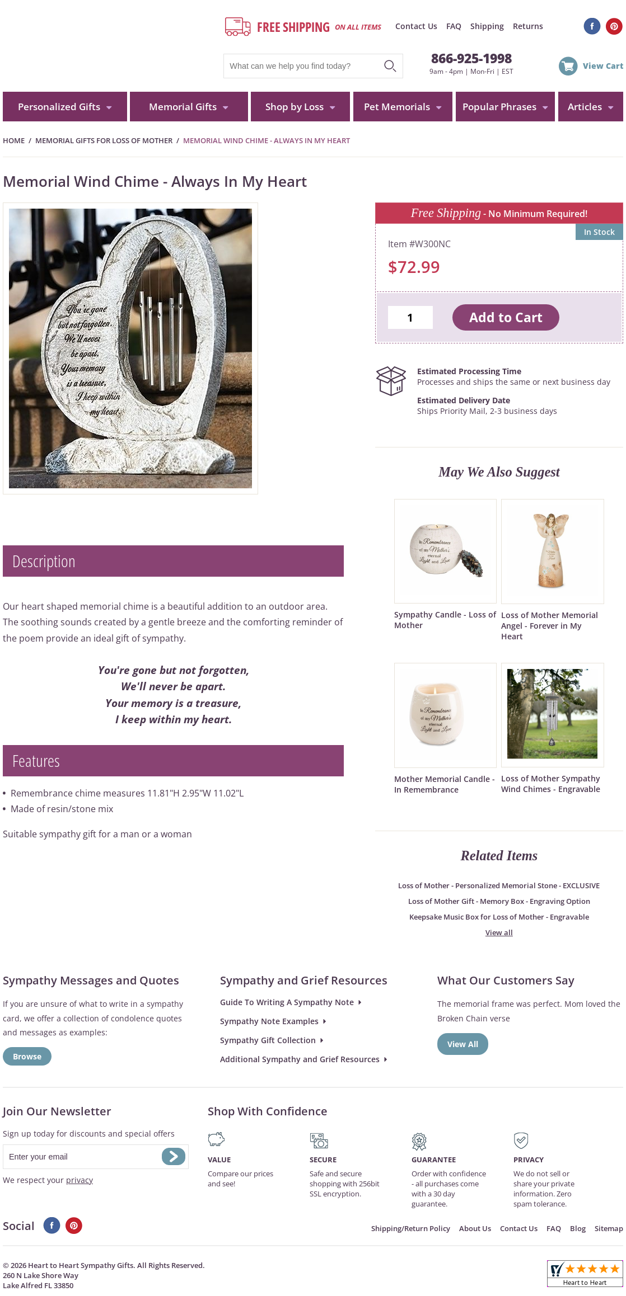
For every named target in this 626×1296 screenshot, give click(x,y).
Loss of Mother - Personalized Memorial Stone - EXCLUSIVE (499, 885)
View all (499, 932)
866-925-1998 (471, 58)
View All (462, 1044)
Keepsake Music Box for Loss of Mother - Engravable (499, 917)
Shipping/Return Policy (410, 1228)
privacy (79, 1180)
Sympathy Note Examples (269, 1021)
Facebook (592, 26)
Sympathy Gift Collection (268, 1040)
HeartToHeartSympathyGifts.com (108, 46)
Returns (528, 26)
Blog (578, 1228)
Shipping (487, 26)
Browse (27, 1056)
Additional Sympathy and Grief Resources (300, 1059)
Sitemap (609, 1228)
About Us (475, 1228)
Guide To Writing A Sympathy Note (287, 1002)
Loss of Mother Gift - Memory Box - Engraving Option (499, 901)
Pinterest (614, 26)
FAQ (453, 26)
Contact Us (416, 26)
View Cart (603, 65)
